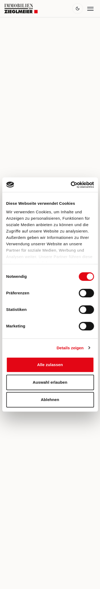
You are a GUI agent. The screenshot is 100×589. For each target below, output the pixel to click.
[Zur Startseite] (21, 8)
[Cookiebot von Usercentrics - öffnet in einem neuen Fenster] (71, 184)
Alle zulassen (50, 364)
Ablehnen (50, 399)
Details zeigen (70, 348)
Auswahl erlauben (50, 382)
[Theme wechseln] (77, 8)
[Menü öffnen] (90, 8)
